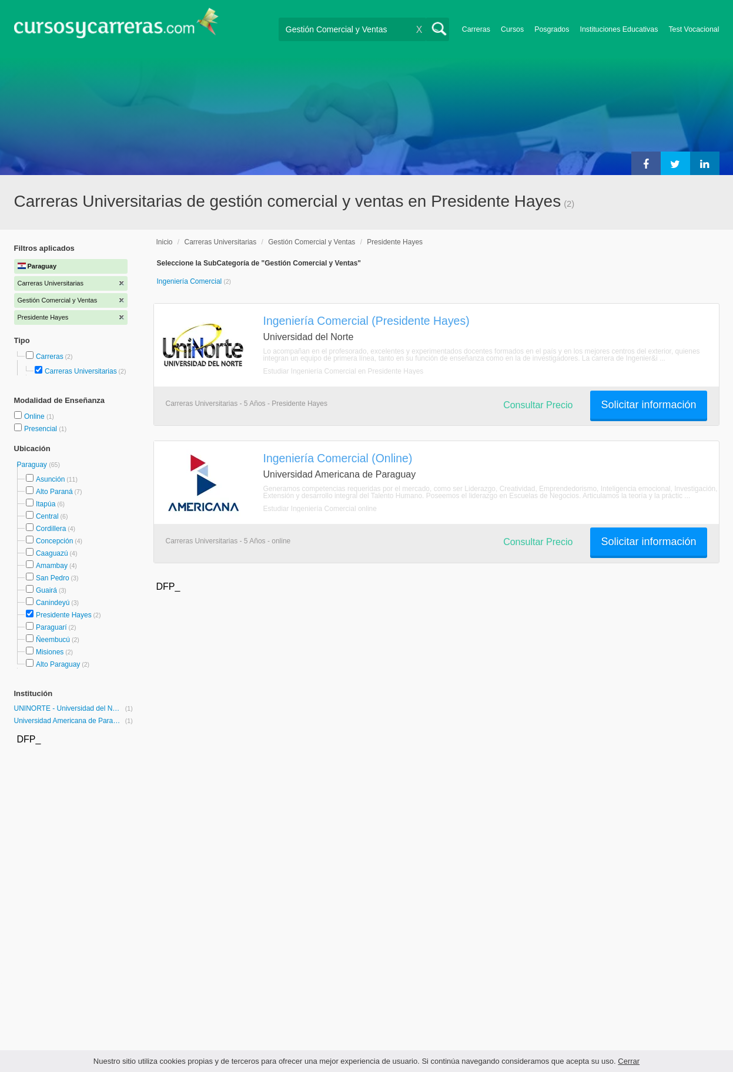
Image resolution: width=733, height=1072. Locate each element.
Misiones (49, 652)
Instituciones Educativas (619, 29)
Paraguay (33, 465)
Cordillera (51, 529)
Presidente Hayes (64, 615)
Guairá (46, 590)
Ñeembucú (53, 640)
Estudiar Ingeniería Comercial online (320, 509)
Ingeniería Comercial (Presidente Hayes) (366, 320)
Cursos (512, 29)
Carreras (476, 29)
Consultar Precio (538, 405)
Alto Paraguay (58, 664)
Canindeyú (52, 603)
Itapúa (45, 504)
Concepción (54, 541)
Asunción (50, 479)
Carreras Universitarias (81, 371)
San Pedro (52, 578)
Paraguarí (51, 627)
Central (47, 516)
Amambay (52, 566)
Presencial (41, 429)
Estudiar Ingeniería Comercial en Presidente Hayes (343, 371)
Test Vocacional (693, 29)
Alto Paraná (54, 492)
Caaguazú (52, 553)
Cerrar (629, 1061)
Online (35, 416)
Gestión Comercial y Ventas (311, 242)
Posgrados (551, 29)
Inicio (164, 242)
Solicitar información (648, 405)
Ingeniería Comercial (190, 281)
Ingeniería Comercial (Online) (338, 458)
